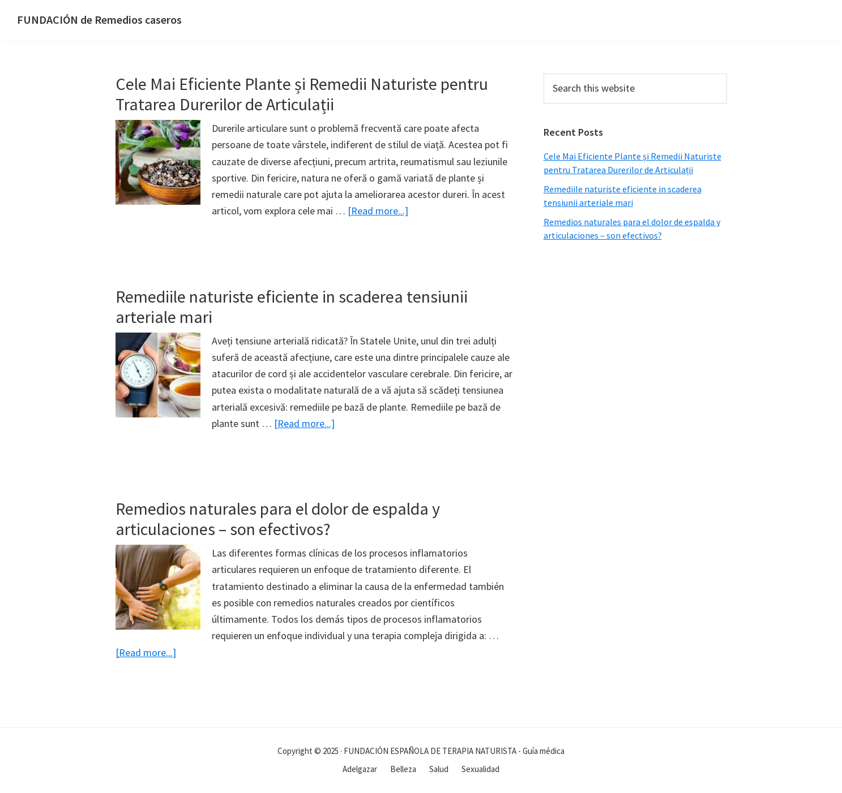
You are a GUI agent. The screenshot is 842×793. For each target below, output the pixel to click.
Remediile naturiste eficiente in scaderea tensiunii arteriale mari (292, 306)
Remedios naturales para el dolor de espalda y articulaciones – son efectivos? (278, 519)
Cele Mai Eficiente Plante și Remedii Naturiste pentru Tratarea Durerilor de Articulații (302, 94)
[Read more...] (378, 210)
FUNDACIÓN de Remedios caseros (99, 19)
